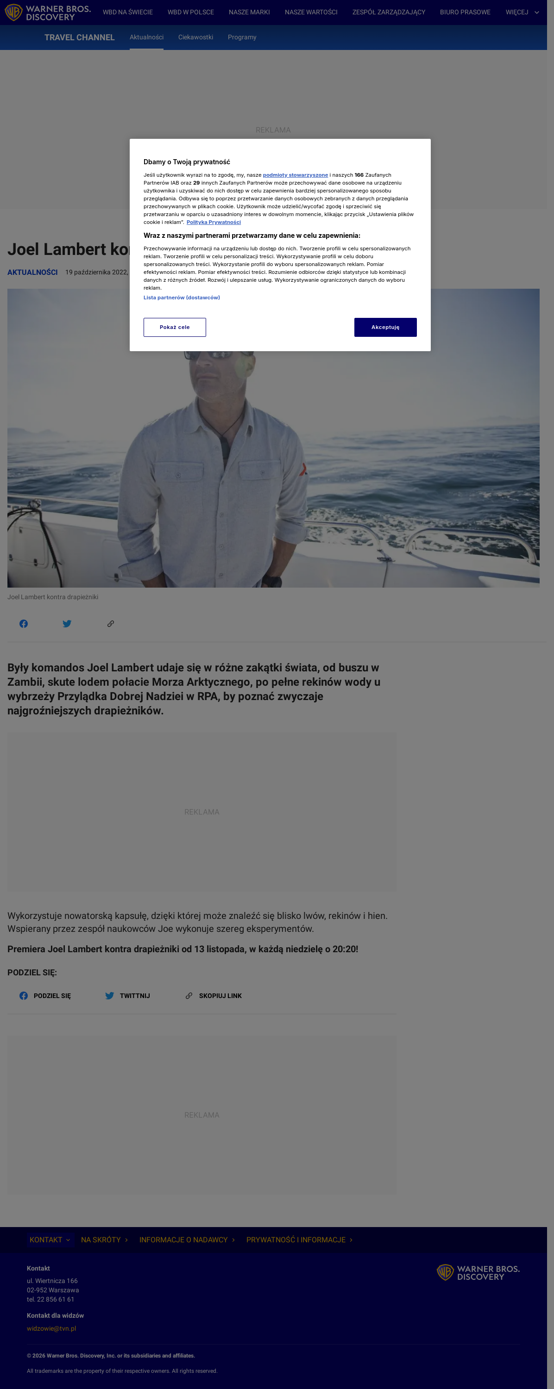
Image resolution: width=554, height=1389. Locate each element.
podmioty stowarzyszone (295, 175)
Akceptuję (385, 327)
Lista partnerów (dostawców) (182, 297)
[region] (280, 245)
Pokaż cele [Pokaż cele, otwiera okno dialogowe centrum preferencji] (175, 327)
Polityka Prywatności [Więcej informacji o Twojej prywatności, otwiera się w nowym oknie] (214, 222)
